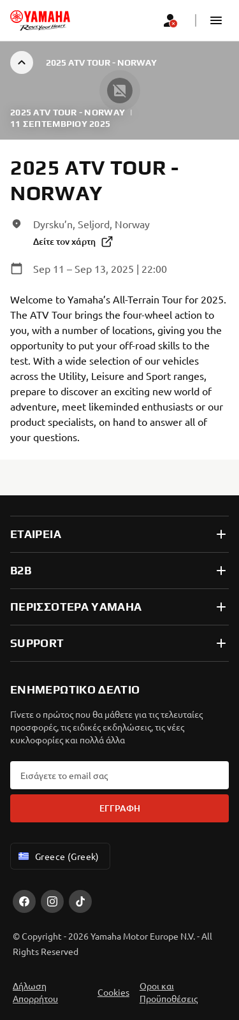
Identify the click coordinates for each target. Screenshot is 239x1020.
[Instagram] (52, 901)
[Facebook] (24, 901)
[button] (216, 20)
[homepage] (40, 20)
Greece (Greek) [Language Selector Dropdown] (57, 856)
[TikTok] (80, 901)
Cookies (113, 992)
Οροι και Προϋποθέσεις (169, 992)
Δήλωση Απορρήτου (35, 992)
